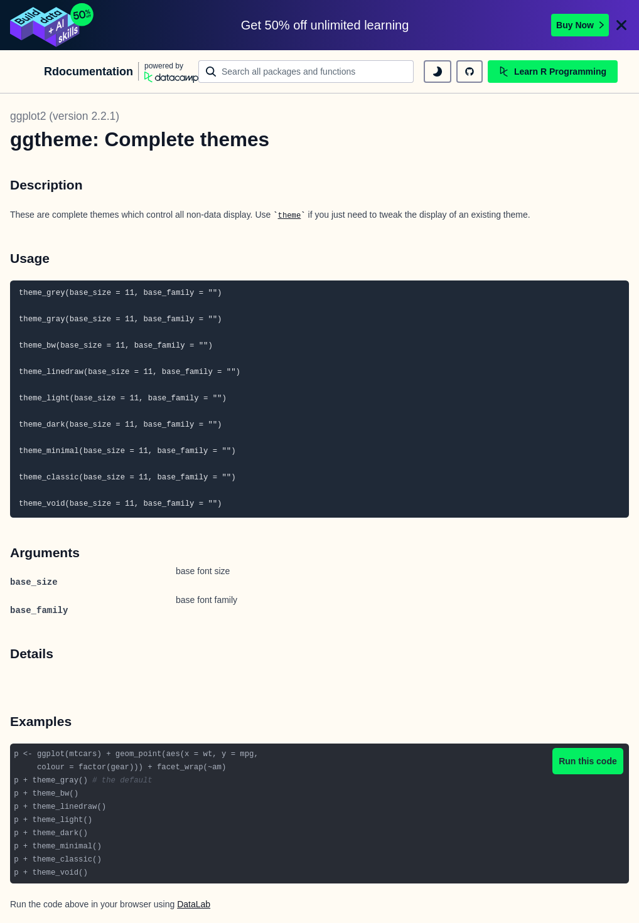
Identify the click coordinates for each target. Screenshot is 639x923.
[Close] (621, 25)
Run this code (588, 761)
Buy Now (580, 25)
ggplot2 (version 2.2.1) (64, 116)
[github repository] (469, 71)
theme (289, 215)
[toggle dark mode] (437, 71)
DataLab (193, 904)
